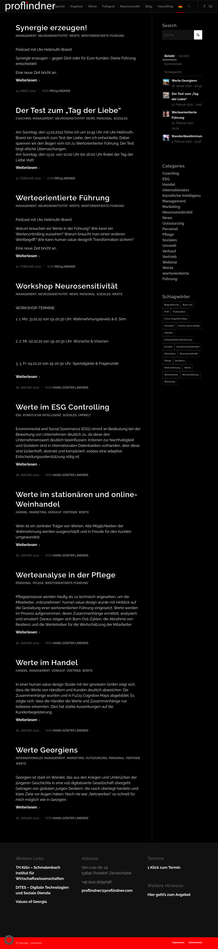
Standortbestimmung (188, 136)
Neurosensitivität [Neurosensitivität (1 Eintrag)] (189, 353)
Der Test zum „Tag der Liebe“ (68, 110)
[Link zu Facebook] (204, 6)
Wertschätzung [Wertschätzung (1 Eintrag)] (190, 374)
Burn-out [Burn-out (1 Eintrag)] (187, 304)
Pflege (38, 583)
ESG (19, 415)
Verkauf (55, 512)
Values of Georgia (31, 901)
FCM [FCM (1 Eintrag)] (166, 311)
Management (26, 35)
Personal (104, 118)
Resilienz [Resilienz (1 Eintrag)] (180, 360)
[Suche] (189, 6)
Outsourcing (96, 758)
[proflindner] (30, 6)
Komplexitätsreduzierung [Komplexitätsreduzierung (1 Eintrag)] (178, 339)
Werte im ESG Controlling (63, 407)
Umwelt (84, 415)
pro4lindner (59, 91)
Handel (22, 512)
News (90, 118)
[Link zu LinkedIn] (211, 6)
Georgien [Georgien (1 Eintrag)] (169, 325)
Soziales (120, 118)
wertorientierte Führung (102, 35)
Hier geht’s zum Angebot (169, 894)
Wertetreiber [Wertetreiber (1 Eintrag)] (171, 374)
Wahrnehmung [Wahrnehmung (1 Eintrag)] (172, 367)
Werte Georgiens (47, 750)
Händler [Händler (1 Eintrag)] (168, 332)
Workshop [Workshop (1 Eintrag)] (169, 381)
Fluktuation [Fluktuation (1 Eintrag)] (179, 311)
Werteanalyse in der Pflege (66, 574)
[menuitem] (59, 6)
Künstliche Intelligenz (42, 415)
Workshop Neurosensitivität (67, 286)
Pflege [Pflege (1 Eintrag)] (167, 360)
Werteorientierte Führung (63, 197)
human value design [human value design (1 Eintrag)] (189, 325)
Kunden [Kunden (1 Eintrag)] (168, 346)
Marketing (37, 512)
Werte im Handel (47, 662)
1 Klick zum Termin (164, 867)
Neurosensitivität (53, 35)
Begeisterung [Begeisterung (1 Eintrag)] (171, 304)
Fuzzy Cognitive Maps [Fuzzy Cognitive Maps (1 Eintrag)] (175, 318)
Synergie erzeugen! (51, 27)
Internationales (29, 758)
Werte (74, 35)
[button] (9, 940)
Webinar (169, 262)
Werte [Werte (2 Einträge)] (187, 367)
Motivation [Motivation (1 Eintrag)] (170, 353)
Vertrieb (70, 512)
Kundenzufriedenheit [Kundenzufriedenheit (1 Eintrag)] (188, 346)
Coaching (23, 118)
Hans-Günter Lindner (70, 387)
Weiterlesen (28, 80)
